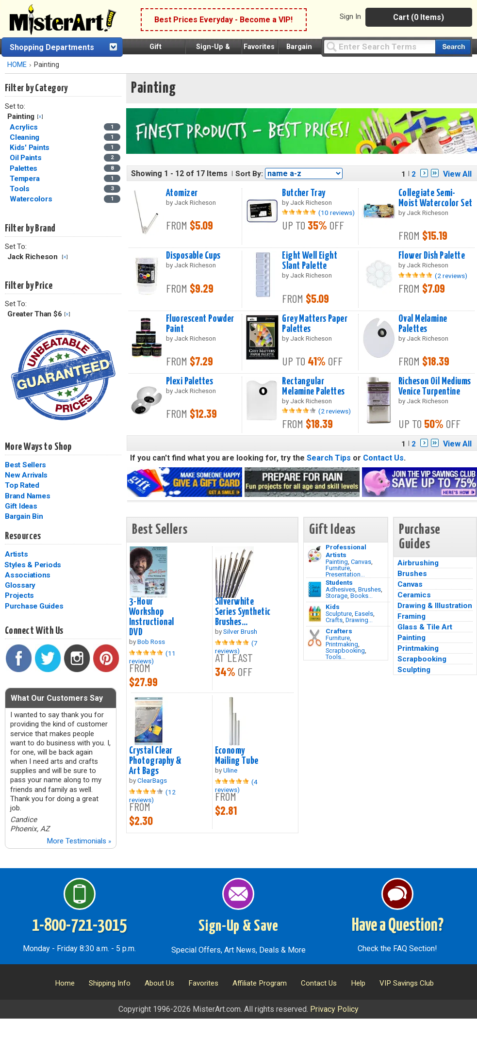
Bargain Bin (24, 516)
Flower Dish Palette (431, 256)
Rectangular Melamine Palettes (313, 386)
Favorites (259, 47)
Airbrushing (418, 563)
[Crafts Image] (315, 614)
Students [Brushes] (339, 582)
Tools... (335, 656)
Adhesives (340, 589)
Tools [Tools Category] (21, 188)
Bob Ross (151, 641)
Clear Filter (40, 117)
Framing (411, 616)
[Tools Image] (315, 638)
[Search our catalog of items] (453, 46)
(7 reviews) (236, 647)
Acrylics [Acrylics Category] (25, 127)
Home (65, 983)
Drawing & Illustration (434, 605)
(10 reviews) (336, 212)
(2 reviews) (451, 276)
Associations (27, 575)
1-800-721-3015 (79, 926)
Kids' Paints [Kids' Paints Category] (30, 147)
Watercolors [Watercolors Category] (32, 199)
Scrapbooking (345, 650)
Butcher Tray (303, 193)
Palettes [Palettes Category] (24, 168)
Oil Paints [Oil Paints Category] (26, 157)
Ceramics (414, 595)
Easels (364, 613)
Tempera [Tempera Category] (25, 178)
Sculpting (413, 669)
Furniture (338, 568)
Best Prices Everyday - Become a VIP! (223, 19)
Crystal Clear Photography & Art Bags (155, 761)
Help (358, 983)
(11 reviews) (152, 657)
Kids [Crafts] (333, 606)
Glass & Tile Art (424, 627)
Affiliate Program (259, 983)
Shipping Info (110, 983)
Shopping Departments (52, 47)
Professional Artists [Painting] (346, 551)
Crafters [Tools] (339, 631)
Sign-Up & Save (238, 926)
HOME (17, 65)
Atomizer (181, 193)
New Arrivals (26, 475)
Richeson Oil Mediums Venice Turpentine (434, 386)
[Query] (379, 46)
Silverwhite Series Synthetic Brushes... (243, 612)
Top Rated (22, 485)
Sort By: (249, 173)
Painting (337, 561)
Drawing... (359, 620)
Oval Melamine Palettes (422, 324)
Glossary (20, 585)
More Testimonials (79, 841)
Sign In (350, 16)
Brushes (369, 589)
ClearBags (152, 780)
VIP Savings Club (406, 983)
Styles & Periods (32, 564)
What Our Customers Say (57, 698)
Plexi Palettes (189, 381)
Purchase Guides (34, 606)
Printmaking (342, 644)
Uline (230, 770)
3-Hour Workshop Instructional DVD (151, 617)
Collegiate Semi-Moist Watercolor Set (435, 198)
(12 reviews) (152, 796)
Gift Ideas (21, 506)
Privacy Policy (334, 1009)
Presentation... (345, 574)
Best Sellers (25, 465)
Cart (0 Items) (418, 17)
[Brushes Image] (315, 589)
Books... (361, 595)
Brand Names (27, 496)
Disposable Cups (193, 256)
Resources (23, 536)
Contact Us (383, 457)
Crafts (334, 620)
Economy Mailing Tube (237, 756)
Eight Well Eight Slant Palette (309, 261)
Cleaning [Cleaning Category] (25, 137)
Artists (16, 554)
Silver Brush (240, 631)
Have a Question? (398, 926)
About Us (159, 983)
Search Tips (329, 457)
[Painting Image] (315, 554)
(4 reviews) (236, 785)
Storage (336, 595)
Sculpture (339, 613)
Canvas (361, 561)
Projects (19, 595)
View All (457, 174)
